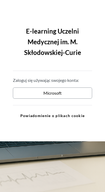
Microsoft (52, 92)
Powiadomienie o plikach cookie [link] (52, 115)
